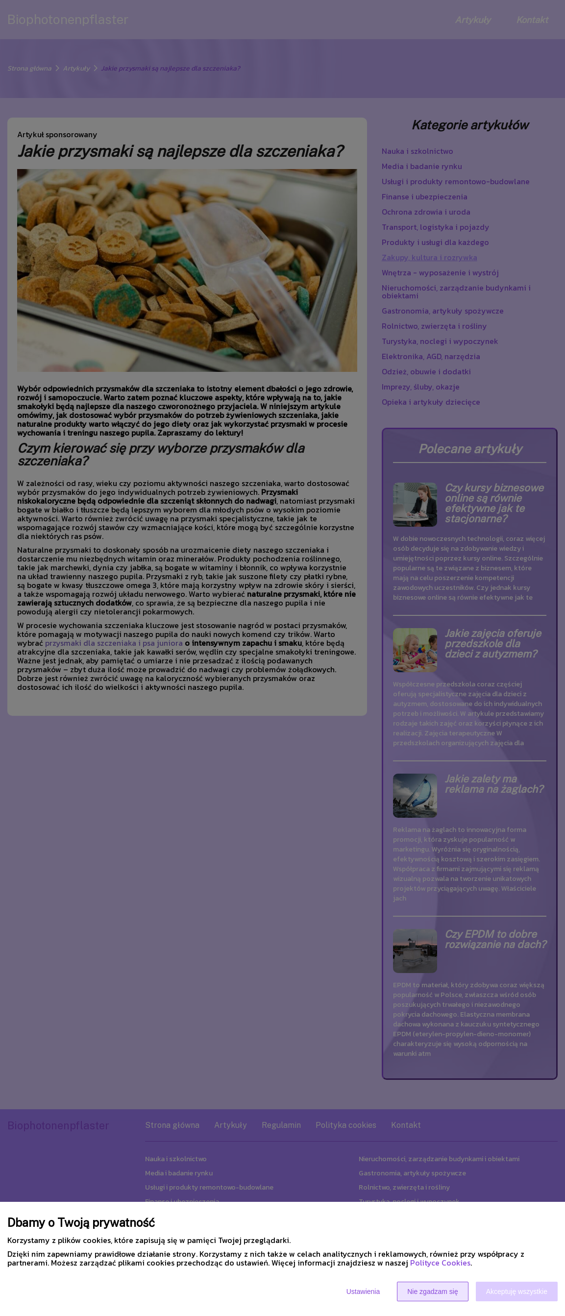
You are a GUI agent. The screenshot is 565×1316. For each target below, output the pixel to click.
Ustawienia (363, 1291)
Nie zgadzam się (432, 1291)
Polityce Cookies (440, 1262)
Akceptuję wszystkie (516, 1291)
